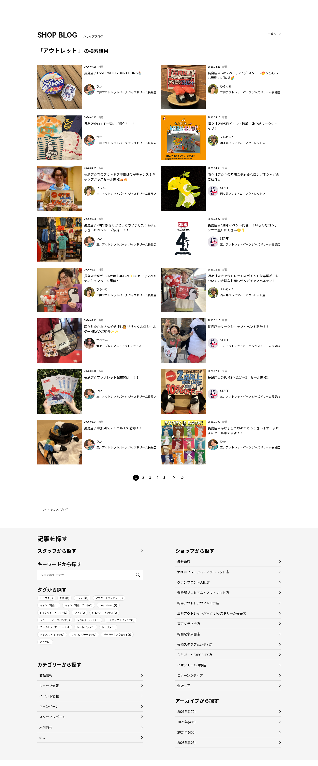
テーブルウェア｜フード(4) (55, 627)
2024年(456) (186, 732)
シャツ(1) (79, 612)
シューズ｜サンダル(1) (104, 612)
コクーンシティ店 (190, 675)
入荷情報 (45, 727)
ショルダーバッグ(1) (88, 620)
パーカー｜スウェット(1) (117, 634)
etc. (42, 737)
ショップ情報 (49, 685)
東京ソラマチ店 (188, 623)
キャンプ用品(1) (49, 605)
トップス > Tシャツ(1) (52, 634)
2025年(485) (186, 721)
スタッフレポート (52, 716)
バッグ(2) (45, 641)
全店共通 (183, 685)
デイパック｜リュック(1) (120, 620)
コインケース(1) (108, 605)
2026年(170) (186, 711)
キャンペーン (49, 706)
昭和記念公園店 (188, 633)
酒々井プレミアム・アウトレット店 (203, 571)
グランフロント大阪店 (193, 582)
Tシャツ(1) (82, 598)
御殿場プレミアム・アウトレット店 (203, 592)
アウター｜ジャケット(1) (109, 598)
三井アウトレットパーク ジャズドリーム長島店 (211, 613)
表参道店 (183, 561)
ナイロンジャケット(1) (84, 634)
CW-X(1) (64, 598)
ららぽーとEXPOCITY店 (194, 654)
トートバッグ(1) (86, 627)
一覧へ (272, 34)
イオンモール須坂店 (191, 665)
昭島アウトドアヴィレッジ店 (198, 602)
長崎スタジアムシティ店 (195, 644)
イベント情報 (49, 696)
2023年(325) (186, 742)
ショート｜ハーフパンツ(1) (55, 620)
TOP (43, 509)
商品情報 (45, 675)
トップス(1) (46, 598)
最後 (182, 478)
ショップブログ (59, 509)
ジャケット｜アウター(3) (53, 612)
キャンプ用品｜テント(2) (78, 605)
